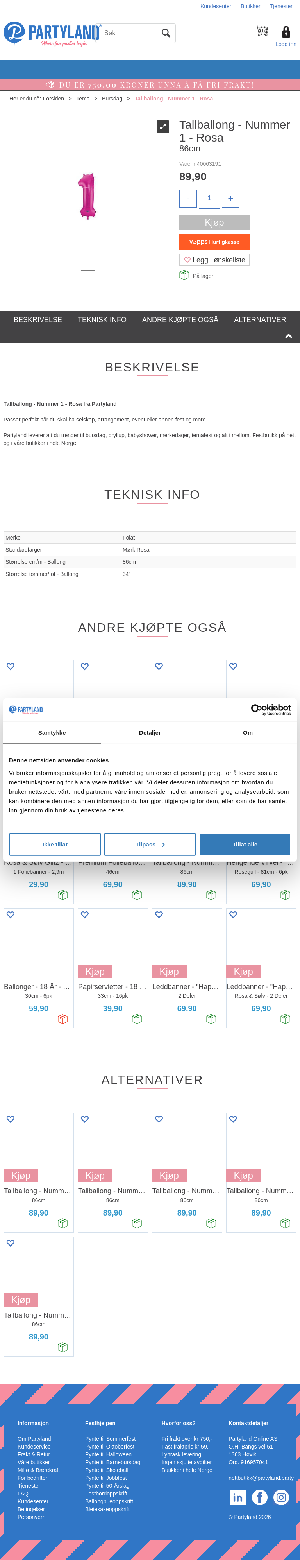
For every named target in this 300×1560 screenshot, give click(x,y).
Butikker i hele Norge (187, 1470)
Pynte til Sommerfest (110, 1439)
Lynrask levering (181, 1454)
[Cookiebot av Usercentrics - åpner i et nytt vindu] (257, 710)
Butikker (251, 6)
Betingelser (31, 1509)
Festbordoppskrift (106, 1493)
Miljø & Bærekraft (39, 1470)
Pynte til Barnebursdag (113, 1462)
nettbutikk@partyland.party (261, 1478)
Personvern (32, 1517)
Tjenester (281, 6)
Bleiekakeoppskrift (107, 1509)
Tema (82, 98)
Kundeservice (34, 1446)
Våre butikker (34, 1462)
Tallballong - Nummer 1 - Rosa (174, 98)
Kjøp (214, 222)
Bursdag (112, 98)
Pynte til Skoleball (107, 1470)
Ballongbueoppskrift (109, 1501)
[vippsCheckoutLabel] (214, 242)
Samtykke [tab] (52, 732)
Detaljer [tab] (150, 732)
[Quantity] (209, 198)
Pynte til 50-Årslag (107, 1486)
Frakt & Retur (34, 1454)
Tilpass (150, 844)
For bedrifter (32, 1478)
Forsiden (53, 98)
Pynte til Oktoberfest (109, 1446)
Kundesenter (215, 6)
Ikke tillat (55, 844)
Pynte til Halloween (108, 1454)
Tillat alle (244, 844)
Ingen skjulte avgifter (187, 1462)
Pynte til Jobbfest (106, 1478)
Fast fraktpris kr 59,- (186, 1446)
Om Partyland (34, 1439)
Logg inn (285, 44)
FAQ (23, 1493)
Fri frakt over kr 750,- (187, 1439)
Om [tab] (248, 732)
